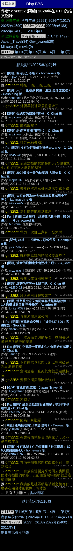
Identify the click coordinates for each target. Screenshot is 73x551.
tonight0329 (17, 308)
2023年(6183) (56, 26)
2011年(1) (35, 31)
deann (13, 329)
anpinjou (15, 117)
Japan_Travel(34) (14, 41)
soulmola (15, 98)
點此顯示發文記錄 (15, 533)
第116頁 (21, 52)
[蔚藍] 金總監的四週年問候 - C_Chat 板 (34, 113)
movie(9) (26, 47)
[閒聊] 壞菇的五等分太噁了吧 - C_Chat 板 (36, 283)
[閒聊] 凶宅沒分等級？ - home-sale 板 (33, 73)
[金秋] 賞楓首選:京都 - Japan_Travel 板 (35, 387)
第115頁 (35, 52)
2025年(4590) (11, 26)
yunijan (14, 429)
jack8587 (15, 247)
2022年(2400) (11, 31)
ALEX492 (15, 287)
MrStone (15, 224)
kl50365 (14, 412)
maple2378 (16, 180)
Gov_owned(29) (41, 41)
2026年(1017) (59, 21)
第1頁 (65, 52)
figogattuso (16, 391)
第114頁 (48, 52)
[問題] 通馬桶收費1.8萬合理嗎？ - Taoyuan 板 (37, 425)
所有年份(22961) (34, 21)
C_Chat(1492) (58, 36)
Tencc (13, 354)
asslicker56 (17, 203)
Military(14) (9, 47)
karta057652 (17, 454)
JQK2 (13, 77)
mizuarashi (16, 270)
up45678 (15, 155)
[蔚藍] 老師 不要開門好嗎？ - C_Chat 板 (35, 130)
